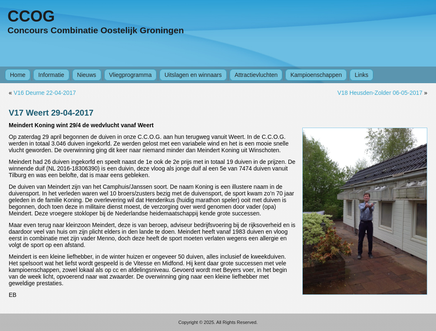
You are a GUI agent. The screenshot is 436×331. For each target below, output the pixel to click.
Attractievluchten (256, 75)
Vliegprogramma (130, 75)
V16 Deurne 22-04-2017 (45, 92)
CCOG (31, 16)
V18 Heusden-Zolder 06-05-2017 (380, 92)
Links (361, 75)
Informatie (51, 75)
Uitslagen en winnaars (193, 75)
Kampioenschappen (316, 75)
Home (17, 75)
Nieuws (86, 75)
